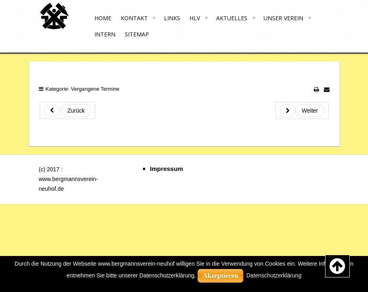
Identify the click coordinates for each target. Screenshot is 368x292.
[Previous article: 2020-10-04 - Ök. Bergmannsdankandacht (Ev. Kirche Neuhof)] (68, 110)
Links (172, 18)
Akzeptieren (220, 275)
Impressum (166, 168)
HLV (194, 18)
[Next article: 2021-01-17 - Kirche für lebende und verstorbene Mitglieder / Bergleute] (301, 110)
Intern (104, 34)
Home (102, 18)
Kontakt (134, 18)
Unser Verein (283, 18)
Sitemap (137, 34)
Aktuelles (231, 18)
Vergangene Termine (95, 89)
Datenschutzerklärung (274, 275)
